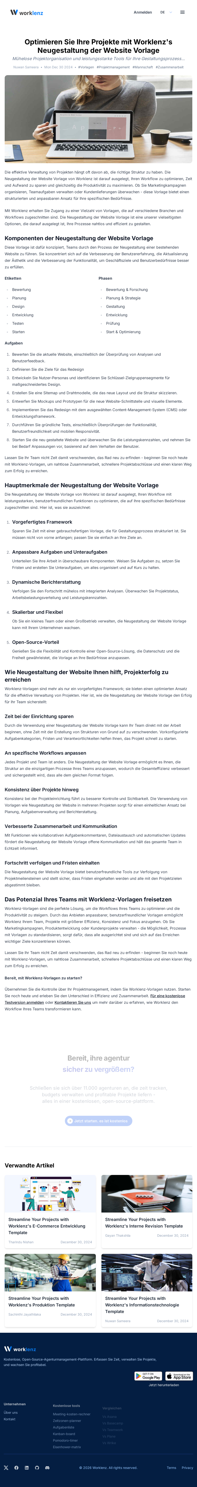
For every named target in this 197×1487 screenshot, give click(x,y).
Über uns (11, 1416)
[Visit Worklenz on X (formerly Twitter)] (6, 1467)
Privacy (187, 1468)
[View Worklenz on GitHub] (37, 1467)
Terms (171, 1468)
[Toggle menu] (182, 12)
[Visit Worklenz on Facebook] (16, 1467)
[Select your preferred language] (166, 12)
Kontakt (9, 1423)
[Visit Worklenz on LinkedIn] (26, 1467)
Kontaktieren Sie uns (73, 1002)
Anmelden (143, 12)
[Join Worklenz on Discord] (47, 1467)
